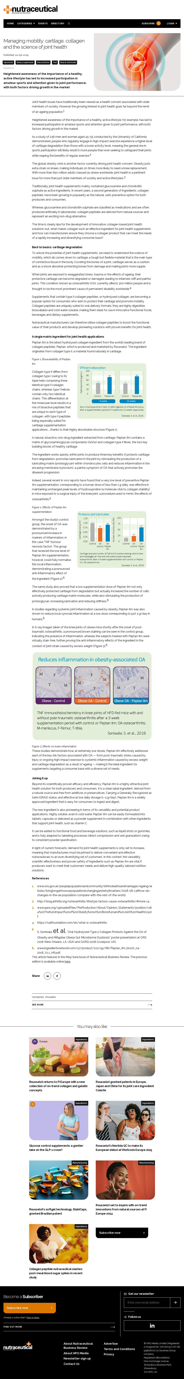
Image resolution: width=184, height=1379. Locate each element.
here (67, 961)
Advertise (111, 1343)
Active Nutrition (43, 62)
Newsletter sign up (77, 1358)
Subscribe (151, 23)
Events (43, 23)
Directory (57, 23)
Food (55, 62)
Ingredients (8, 62)
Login (170, 23)
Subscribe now (109, 1232)
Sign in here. (33, 1317)
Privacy (109, 1354)
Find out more (12, 1327)
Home (10, 23)
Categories (24, 23)
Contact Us (72, 1364)
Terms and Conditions (119, 1349)
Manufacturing (80, 1163)
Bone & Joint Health (68, 62)
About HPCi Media (76, 1353)
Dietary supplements (25, 62)
